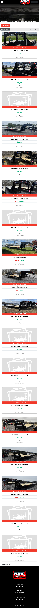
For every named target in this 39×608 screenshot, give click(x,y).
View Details (16, 47)
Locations (34, 2)
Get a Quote (23, 47)
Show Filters (5, 25)
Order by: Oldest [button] (5, 29)
